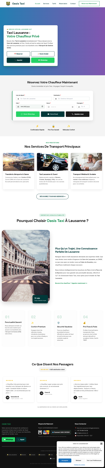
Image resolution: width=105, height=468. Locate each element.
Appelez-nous (77, 114)
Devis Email (53, 114)
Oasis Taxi (18, 3)
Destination (57, 95)
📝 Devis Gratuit (42, 54)
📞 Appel (21, 439)
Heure (48, 103)
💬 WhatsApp (42, 60)
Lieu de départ (20, 95)
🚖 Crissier (32, 454)
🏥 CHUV (52, 458)
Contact (73, 3)
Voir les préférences (94, 460)
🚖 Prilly (51, 454)
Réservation (63, 3)
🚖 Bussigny (42, 454)
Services (47, 3)
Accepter (65, 460)
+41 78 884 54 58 (82, 430)
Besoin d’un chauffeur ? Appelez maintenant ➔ (71, 283)
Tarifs (54, 3)
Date (18, 103)
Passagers (80, 103)
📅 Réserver (18, 54)
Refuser (78, 460)
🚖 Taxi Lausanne (12, 454)
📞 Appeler (18, 60)
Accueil (38, 3)
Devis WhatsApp (28, 114)
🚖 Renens (23, 454)
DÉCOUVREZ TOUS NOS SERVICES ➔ (52, 196)
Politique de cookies (79, 464)
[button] (101, 444)
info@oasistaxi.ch (82, 433)
